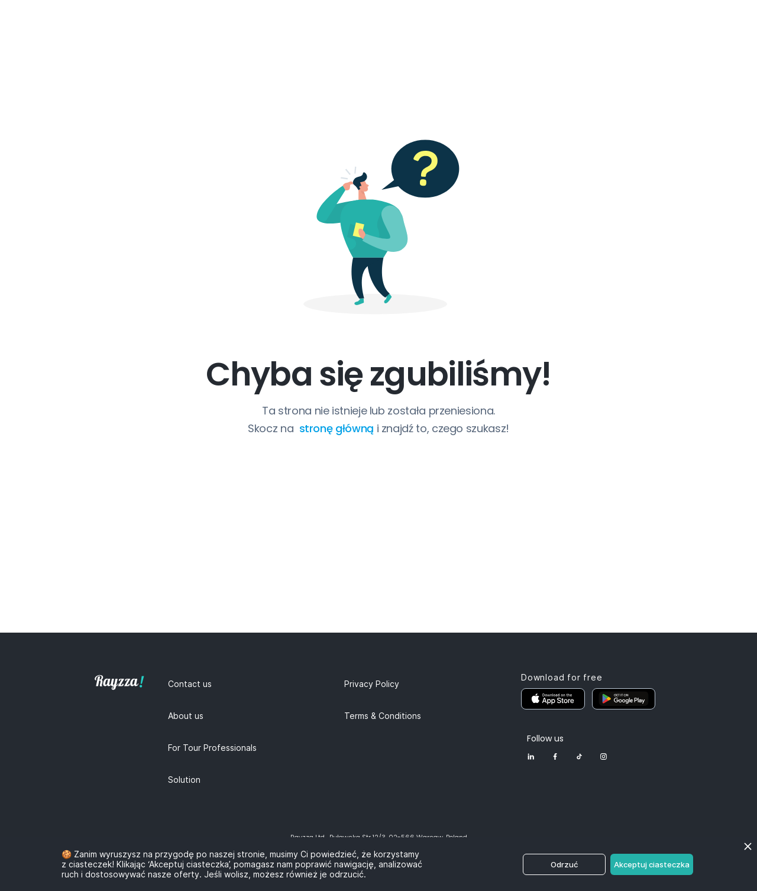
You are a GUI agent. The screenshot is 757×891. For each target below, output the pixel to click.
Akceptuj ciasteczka (652, 864)
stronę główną (338, 428)
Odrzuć (564, 864)
